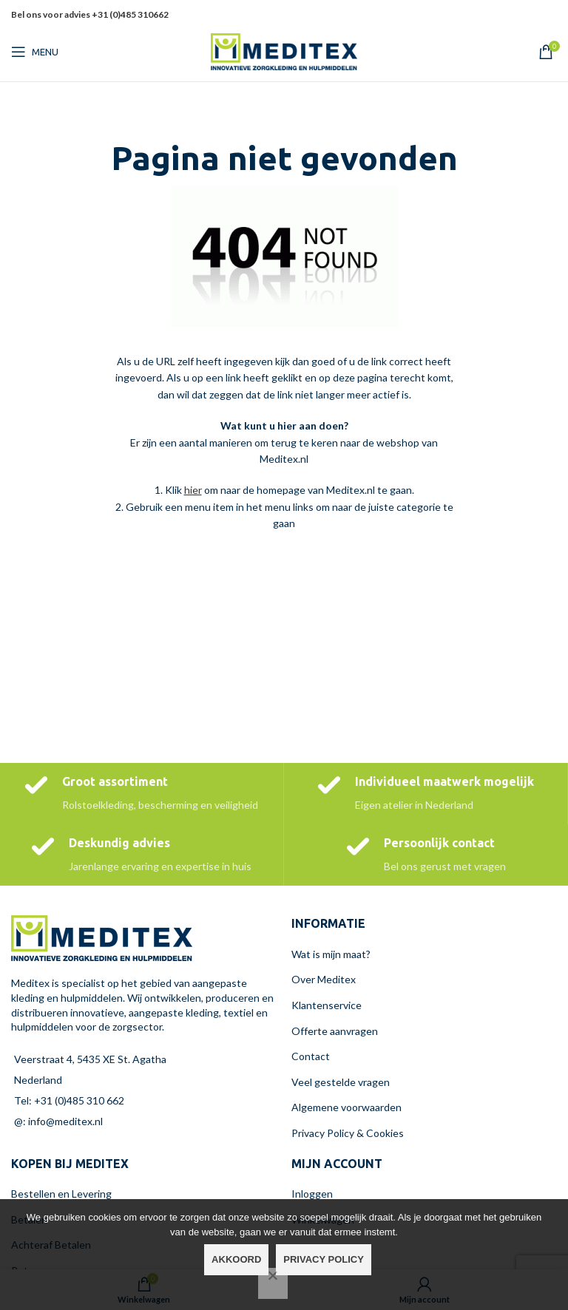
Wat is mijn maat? (331, 954)
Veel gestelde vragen (340, 1082)
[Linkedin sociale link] (548, 15)
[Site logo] (284, 50)
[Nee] (273, 1283)
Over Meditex (323, 979)
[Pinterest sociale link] (529, 15)
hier (193, 489)
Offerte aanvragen (334, 1031)
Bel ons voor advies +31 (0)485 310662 (90, 14)
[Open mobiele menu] (35, 52)
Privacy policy (323, 1259)
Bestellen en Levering (61, 1193)
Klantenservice (326, 1005)
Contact (310, 1056)
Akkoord (236, 1259)
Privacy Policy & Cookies (347, 1133)
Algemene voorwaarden (346, 1107)
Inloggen (312, 1193)
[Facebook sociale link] (493, 15)
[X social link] (510, 15)
